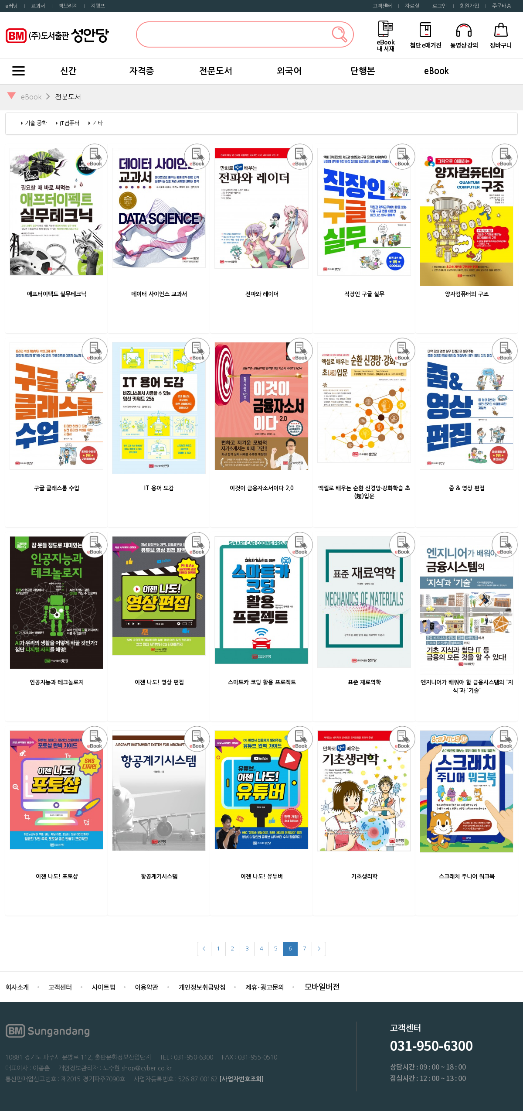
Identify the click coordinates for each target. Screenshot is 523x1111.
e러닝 (11, 6)
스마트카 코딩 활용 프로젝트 (262, 682)
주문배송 (501, 6)
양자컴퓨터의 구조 (467, 294)
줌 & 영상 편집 (467, 488)
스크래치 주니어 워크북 (467, 876)
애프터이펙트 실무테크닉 (56, 294)
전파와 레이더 (261, 294)
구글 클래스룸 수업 (56, 488)
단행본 (362, 71)
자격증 (141, 71)
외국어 (289, 71)
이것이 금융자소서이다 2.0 (262, 488)
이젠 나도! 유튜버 (262, 876)
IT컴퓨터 (70, 123)
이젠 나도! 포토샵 (57, 876)
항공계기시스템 (159, 876)
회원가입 (469, 6)
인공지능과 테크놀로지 (57, 682)
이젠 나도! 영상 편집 (159, 682)
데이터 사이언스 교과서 (159, 294)
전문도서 (215, 71)
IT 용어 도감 (159, 488)
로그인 (439, 6)
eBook (436, 71)
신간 (68, 71)
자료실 (412, 6)
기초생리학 (364, 876)
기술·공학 (36, 123)
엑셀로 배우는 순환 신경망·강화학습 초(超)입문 (364, 492)
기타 (97, 123)
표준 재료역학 (364, 682)
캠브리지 (68, 6)
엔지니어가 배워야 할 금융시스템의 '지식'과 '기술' (467, 687)
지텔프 (98, 6)
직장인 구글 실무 (364, 294)
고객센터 (382, 6)
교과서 (38, 6)
